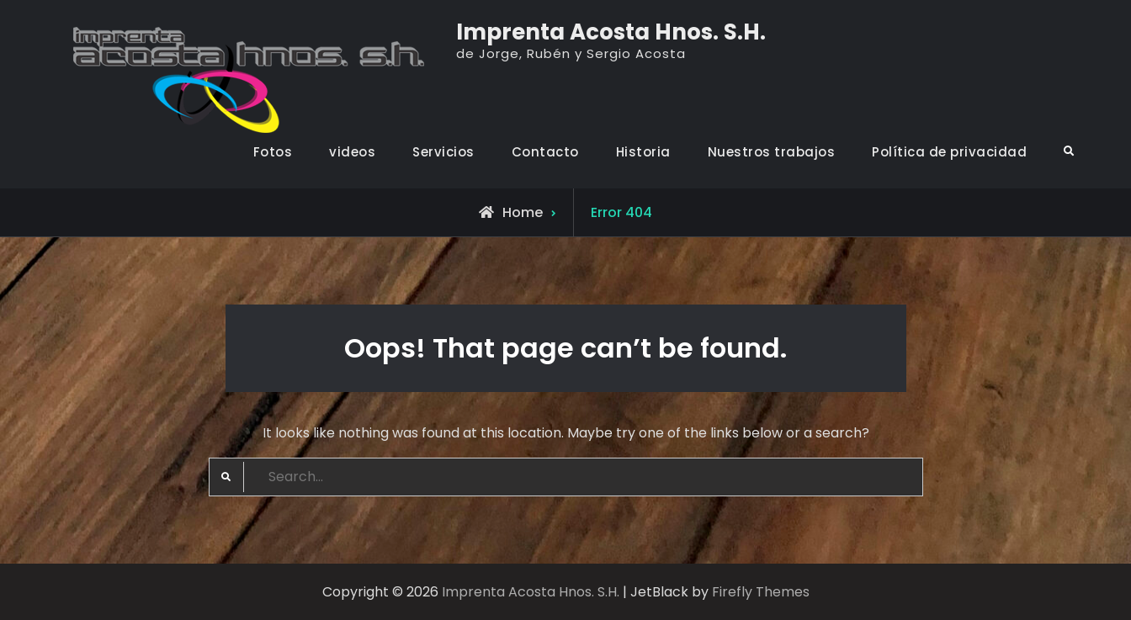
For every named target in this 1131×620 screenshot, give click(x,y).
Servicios (443, 152)
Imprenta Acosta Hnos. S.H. (611, 32)
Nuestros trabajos (772, 152)
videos (352, 152)
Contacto (545, 152)
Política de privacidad (949, 152)
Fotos (273, 152)
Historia (643, 152)
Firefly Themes (761, 591)
